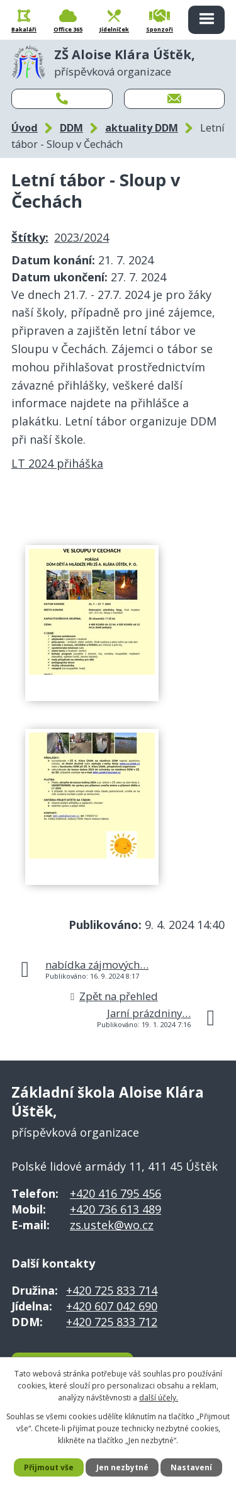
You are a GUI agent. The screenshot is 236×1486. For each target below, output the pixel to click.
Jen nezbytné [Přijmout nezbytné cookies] (122, 1467)
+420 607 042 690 (111, 1306)
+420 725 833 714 (111, 1290)
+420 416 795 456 (115, 1193)
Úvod (24, 128)
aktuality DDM (141, 128)
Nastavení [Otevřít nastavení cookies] (191, 1467)
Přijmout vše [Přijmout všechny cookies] (49, 1467)
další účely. (158, 1397)
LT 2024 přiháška (57, 463)
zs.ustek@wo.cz (112, 1224)
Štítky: (29, 237)
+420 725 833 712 (111, 1321)
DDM (71, 128)
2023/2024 (81, 237)
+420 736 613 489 (115, 1209)
